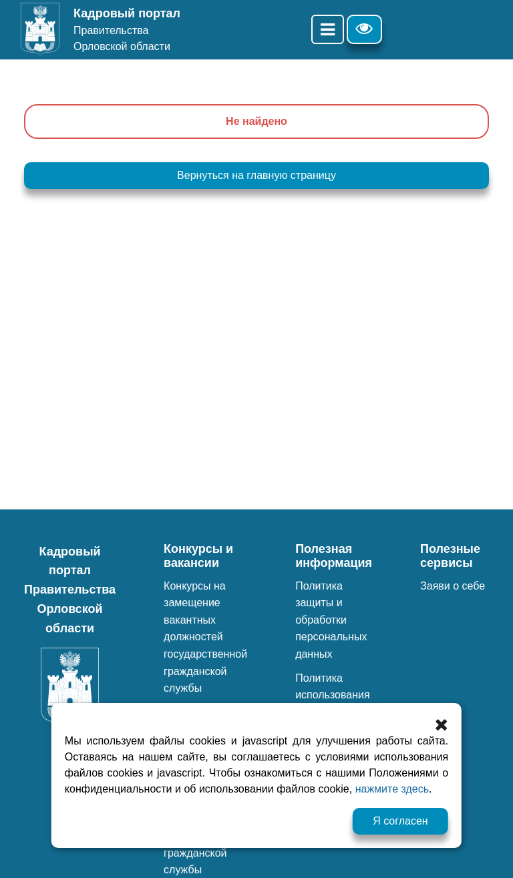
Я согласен (400, 821)
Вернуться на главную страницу (256, 175)
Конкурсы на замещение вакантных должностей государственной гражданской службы (205, 637)
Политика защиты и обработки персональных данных (331, 620)
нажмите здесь (392, 789)
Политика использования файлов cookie (332, 695)
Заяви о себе (452, 586)
